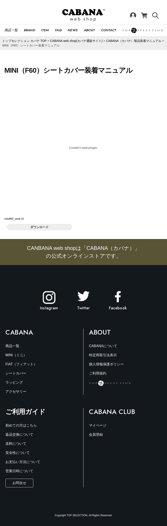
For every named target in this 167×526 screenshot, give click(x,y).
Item (45, 30)
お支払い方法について (22, 462)
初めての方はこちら (21, 425)
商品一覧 (11, 30)
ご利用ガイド (25, 411)
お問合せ (19, 483)
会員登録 (96, 434)
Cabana (19, 332)
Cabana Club (112, 412)
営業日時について (19, 471)
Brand (29, 30)
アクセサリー (15, 391)
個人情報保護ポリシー (106, 364)
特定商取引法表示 (103, 355)
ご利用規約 (97, 373)
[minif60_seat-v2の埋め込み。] (83, 147)
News (73, 30)
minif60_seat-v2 (14, 218)
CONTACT (108, 30)
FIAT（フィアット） (21, 364)
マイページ (97, 425)
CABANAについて (103, 346)
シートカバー (15, 373)
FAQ (58, 30)
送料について (15, 443)
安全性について (17, 453)
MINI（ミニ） (16, 355)
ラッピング (14, 382)
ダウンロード (39, 227)
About (89, 30)
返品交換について (19, 434)
